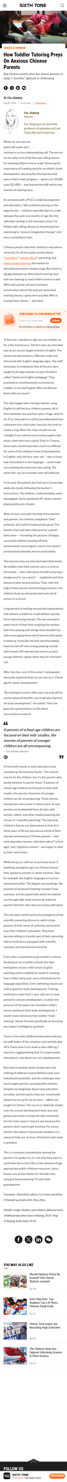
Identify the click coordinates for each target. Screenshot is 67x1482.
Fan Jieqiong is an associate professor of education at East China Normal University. (42, 128)
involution (11, 257)
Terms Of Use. (53, 327)
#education (41, 103)
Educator (28, 116)
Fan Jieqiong (14, 98)
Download (57, 1475)
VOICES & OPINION (15, 48)
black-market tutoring (17, 263)
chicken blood (28, 257)
